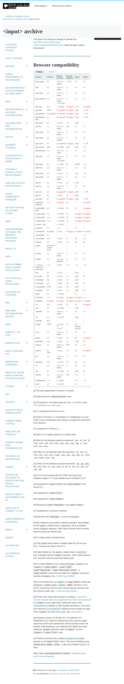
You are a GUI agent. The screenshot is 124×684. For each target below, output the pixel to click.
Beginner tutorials (16, 146)
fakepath (40, 265)
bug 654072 (77, 612)
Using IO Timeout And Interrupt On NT (14, 497)
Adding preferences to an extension (14, 77)
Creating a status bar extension (15, 184)
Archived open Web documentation (16, 126)
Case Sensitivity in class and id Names (14, 158)
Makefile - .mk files (12, 333)
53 (57, 265)
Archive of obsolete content (17, 16)
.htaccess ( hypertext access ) (11, 47)
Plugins (16, 386)
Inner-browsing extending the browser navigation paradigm (14, 235)
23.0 (58, 164)
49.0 (58, 380)
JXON (8, 257)
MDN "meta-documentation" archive (16, 314)
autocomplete (40, 606)
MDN (5, 19)
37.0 (58, 224)
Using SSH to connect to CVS (14, 509)
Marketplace (16, 343)
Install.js (10, 249)
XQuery (9, 538)
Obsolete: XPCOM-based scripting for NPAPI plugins (15, 375)
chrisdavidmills (73, 670)
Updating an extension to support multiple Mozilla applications (14, 481)
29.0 (58, 107)
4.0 (58, 123)
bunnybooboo (62, 670)
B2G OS (16, 137)
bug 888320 (78, 402)
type (63, 612)
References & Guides (62, 6)
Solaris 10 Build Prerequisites (14, 411)
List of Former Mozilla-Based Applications (13, 267)
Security (16, 402)
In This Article (107, 39)
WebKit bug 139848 (65, 576)
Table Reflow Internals (12, 433)
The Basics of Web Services (12, 457)
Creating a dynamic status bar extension (13, 172)
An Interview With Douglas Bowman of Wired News (15, 91)
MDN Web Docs (16, 6)
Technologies (40, 6)
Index (8, 221)
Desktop (39, 72)
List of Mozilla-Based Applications (13, 281)
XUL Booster (12, 545)
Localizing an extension (12, 293)
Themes (16, 467)
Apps (16, 102)
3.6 (58, 103)
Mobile (51, 72)
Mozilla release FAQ (14, 352)
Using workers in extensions (14, 520)
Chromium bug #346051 (66, 591)
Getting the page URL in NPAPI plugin (14, 210)
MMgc (8, 324)
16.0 (58, 208)
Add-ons (16, 66)
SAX (7, 394)
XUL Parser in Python (12, 554)
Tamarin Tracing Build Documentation (14, 445)
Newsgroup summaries (16, 363)
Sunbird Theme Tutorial (13, 422)
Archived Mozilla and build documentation (16, 112)
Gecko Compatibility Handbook (12, 197)
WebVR (16, 530)
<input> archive (13, 58)
